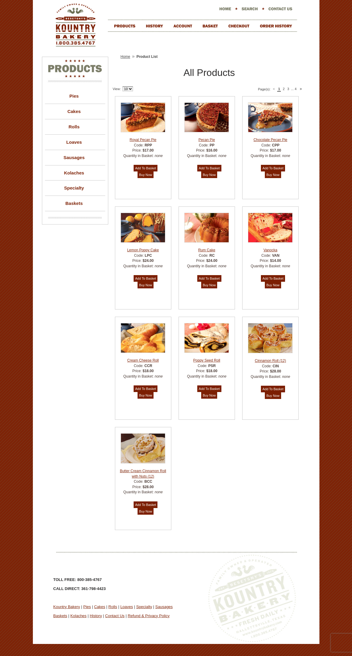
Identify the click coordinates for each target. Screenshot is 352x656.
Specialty (74, 187)
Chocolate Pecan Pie (270, 140)
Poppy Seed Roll (206, 360)
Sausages (73, 157)
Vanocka (270, 250)
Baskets (74, 203)
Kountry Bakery (66, 606)
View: (117, 89)
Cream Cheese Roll (143, 360)
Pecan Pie (206, 140)
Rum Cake (206, 250)
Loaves (74, 142)
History (96, 616)
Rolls (74, 126)
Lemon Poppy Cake (143, 250)
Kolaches (74, 172)
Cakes (74, 111)
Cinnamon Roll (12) (270, 361)
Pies (74, 96)
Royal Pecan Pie (143, 140)
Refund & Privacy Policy (149, 616)
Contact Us (115, 616)
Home (125, 57)
